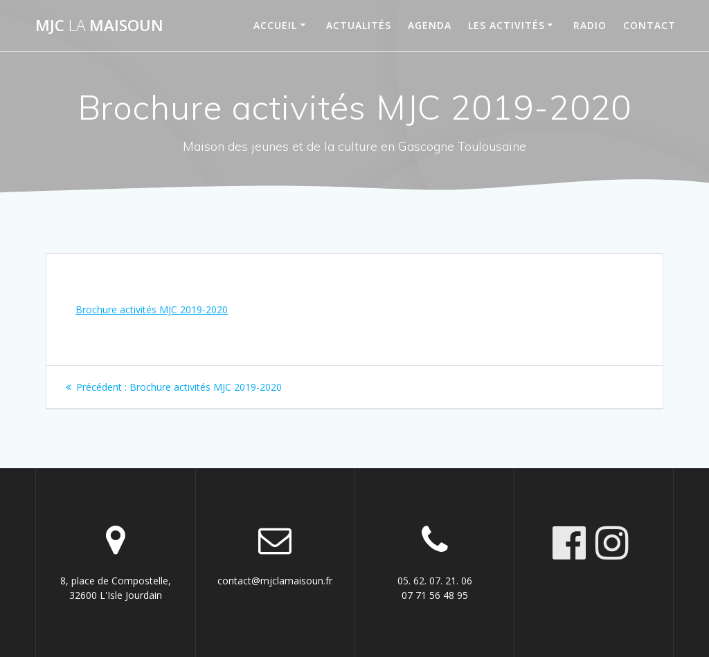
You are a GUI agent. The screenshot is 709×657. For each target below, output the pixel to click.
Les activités (506, 25)
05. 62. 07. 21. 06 (434, 580)
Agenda (429, 25)
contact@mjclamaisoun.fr (274, 580)
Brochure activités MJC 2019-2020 (151, 309)
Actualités (358, 25)
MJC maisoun (99, 25)
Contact (649, 25)
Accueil (275, 25)
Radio (590, 25)
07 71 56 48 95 (435, 595)
